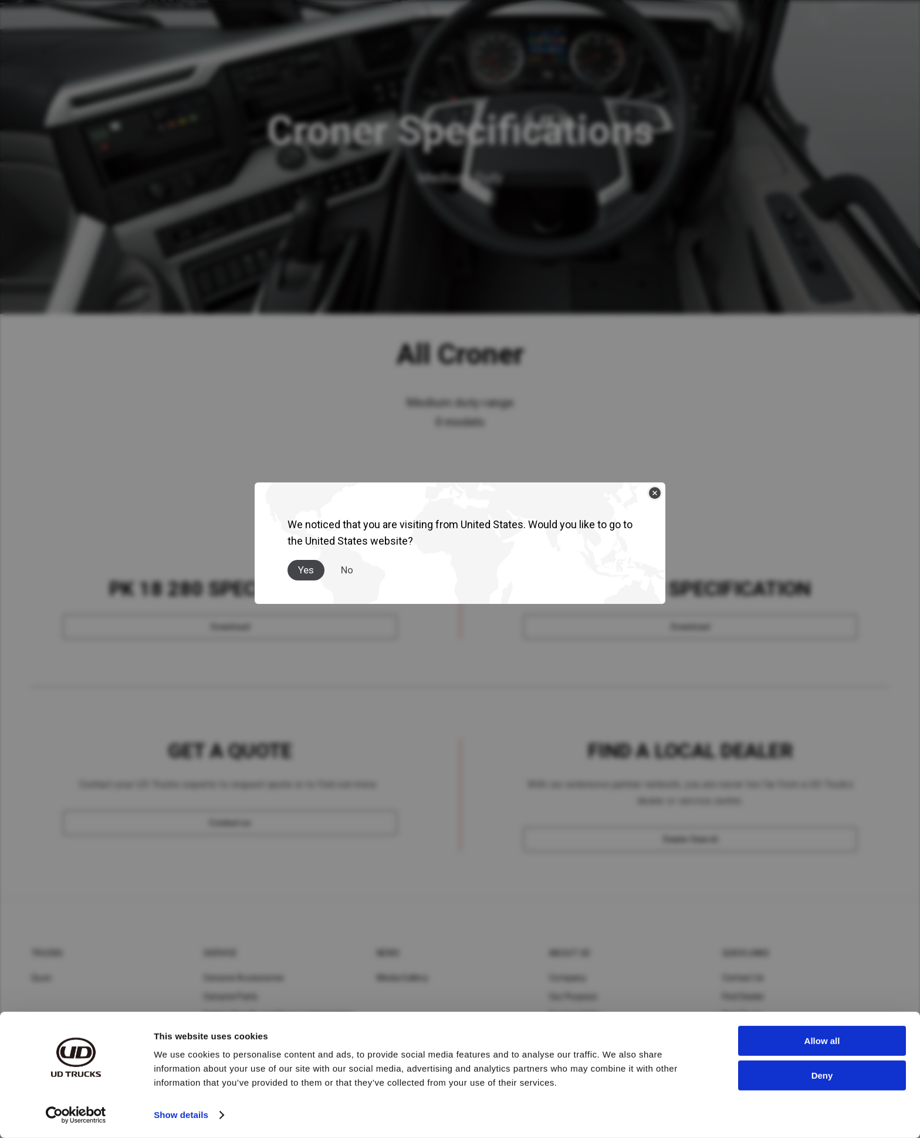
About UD (569, 953)
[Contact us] (230, 823)
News (388, 953)
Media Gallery (402, 977)
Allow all (822, 1041)
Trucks (47, 953)
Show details (181, 1115)
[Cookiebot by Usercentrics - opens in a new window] (76, 1115)
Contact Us (743, 977)
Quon (41, 977)
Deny (822, 1075)
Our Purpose (573, 996)
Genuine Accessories (244, 977)
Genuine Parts (231, 996)
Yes (306, 570)
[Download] (230, 626)
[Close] (654, 493)
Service (220, 953)
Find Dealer (743, 996)
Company (567, 977)
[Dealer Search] (690, 839)
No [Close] (347, 570)
